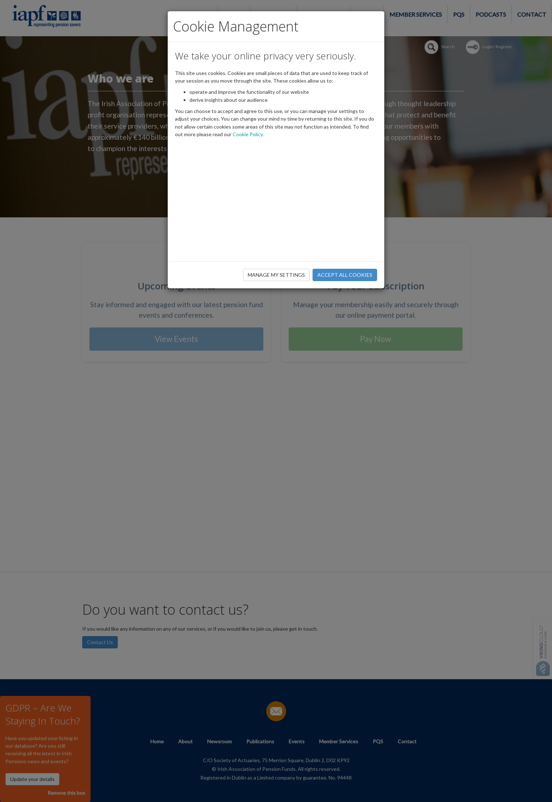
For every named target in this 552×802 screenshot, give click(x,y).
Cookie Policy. (248, 134)
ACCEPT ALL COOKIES (344, 275)
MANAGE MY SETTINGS (276, 275)
